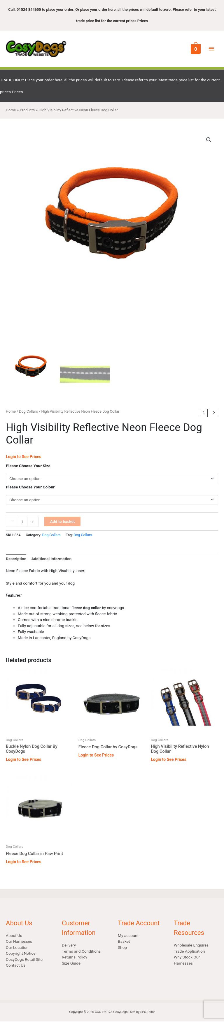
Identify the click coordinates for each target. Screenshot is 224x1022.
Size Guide (71, 963)
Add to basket (62, 521)
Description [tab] (16, 559)
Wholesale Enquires (191, 945)
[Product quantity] (22, 522)
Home (11, 411)
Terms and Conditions (81, 951)
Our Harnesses (19, 942)
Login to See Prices (23, 457)
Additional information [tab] (51, 559)
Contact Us (15, 965)
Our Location (17, 948)
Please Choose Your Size (28, 466)
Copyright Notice (21, 953)
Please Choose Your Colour (30, 487)
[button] (209, 140)
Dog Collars (28, 411)
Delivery (69, 945)
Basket (124, 942)
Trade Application (189, 951)
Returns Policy (74, 957)
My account (128, 935)
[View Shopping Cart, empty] (195, 49)
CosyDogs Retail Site (24, 960)
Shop (122, 948)
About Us (14, 935)
